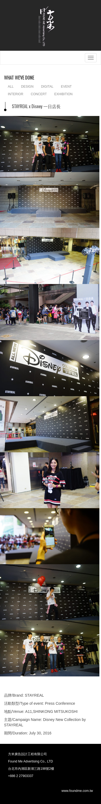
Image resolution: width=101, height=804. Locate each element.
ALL (10, 86)
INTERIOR (15, 94)
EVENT (66, 86)
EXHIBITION (63, 94)
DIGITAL (47, 86)
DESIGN (27, 86)
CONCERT (39, 94)
